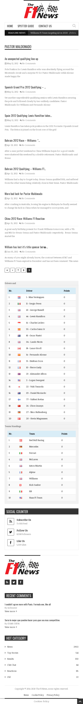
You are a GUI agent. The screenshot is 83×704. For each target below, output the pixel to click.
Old (9, 676)
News (10, 646)
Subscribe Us (24, 519)
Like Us (21, 541)
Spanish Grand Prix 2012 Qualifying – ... (25, 87)
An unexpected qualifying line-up (21, 59)
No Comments (29, 63)
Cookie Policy (38, 695)
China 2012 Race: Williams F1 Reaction (25, 219)
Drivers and (10, 283)
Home (10, 26)
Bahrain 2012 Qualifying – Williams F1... (25, 169)
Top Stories (12, 652)
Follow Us (22, 530)
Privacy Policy (53, 695)
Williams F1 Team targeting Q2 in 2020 (49, 32)
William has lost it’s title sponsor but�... (26, 247)
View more (10, 611)
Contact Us (45, 26)
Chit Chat (11, 664)
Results (10, 658)
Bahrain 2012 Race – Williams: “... (22, 140)
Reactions (11, 670)
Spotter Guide (26, 26)
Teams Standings (13, 426)
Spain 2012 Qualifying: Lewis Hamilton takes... (28, 116)
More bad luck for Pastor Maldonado (23, 194)
